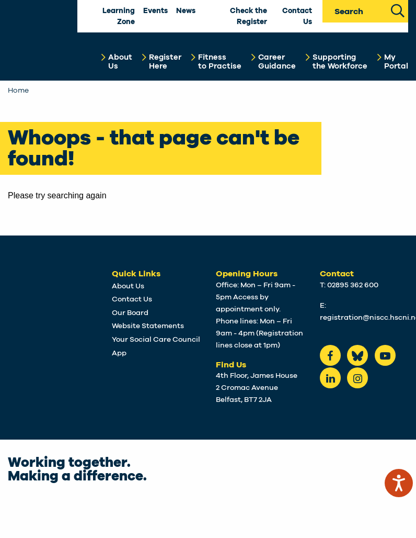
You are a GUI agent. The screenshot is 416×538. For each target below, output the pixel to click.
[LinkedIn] (330, 377)
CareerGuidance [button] (277, 61)
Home (18, 90)
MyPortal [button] (396, 61)
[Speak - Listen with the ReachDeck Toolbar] (399, 483)
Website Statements (148, 326)
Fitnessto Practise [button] (219, 61)
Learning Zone (118, 16)
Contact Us (297, 16)
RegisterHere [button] (165, 61)
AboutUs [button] (120, 61)
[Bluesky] (357, 355)
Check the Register (248, 16)
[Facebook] (330, 355)
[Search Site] (397, 9)
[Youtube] (385, 355)
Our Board (130, 313)
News (185, 11)
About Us (128, 286)
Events (155, 11)
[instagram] (357, 377)
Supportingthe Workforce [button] (340, 61)
